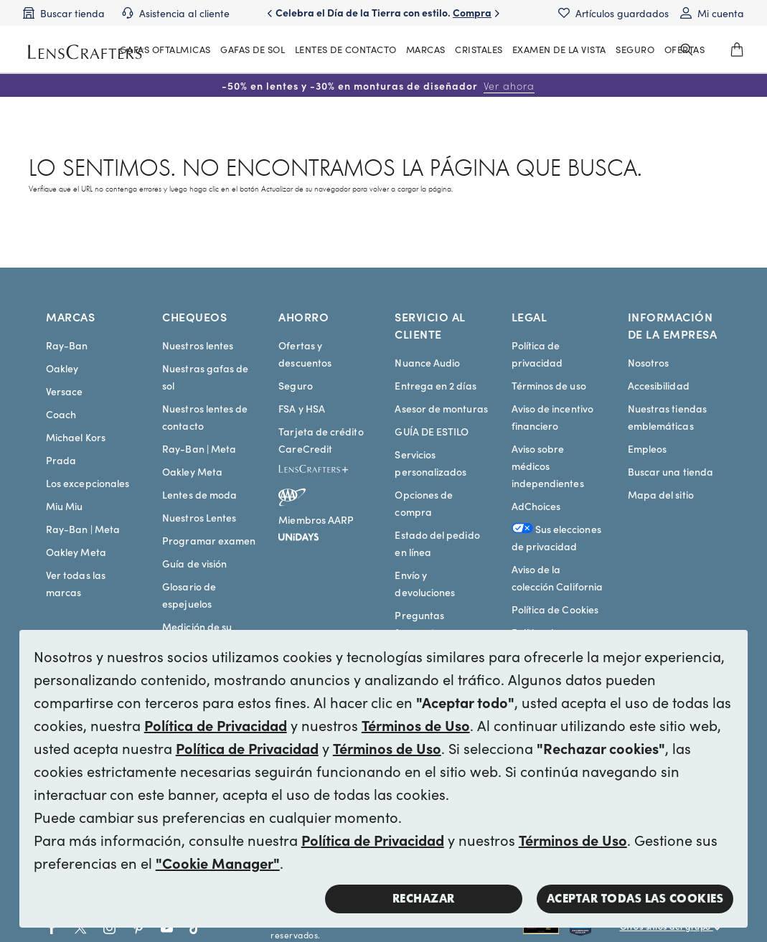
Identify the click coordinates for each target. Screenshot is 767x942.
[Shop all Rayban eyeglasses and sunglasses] (546, 928)
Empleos (647, 448)
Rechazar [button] (423, 898)
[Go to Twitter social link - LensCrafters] (81, 928)
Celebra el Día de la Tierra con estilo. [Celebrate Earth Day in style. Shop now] (383, 19)
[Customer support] (176, 13)
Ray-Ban (67, 345)
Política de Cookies (555, 609)
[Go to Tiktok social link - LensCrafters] (195, 928)
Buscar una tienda (670, 471)
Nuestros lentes (197, 345)
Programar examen (208, 540)
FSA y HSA (301, 408)
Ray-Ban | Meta (83, 529)
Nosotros (648, 362)
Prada (61, 460)
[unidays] (298, 534)
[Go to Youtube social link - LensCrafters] (167, 928)
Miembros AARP (316, 519)
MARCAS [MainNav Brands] (426, 49)
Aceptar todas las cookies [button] (635, 898)
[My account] (712, 13)
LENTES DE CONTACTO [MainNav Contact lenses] (346, 49)
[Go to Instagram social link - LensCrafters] (109, 928)
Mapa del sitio (661, 494)
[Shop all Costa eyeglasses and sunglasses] (595, 928)
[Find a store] (64, 13)
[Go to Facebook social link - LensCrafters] (52, 928)
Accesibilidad (659, 385)
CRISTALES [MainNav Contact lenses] (479, 49)
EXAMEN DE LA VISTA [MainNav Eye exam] (559, 49)
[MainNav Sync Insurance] (635, 49)
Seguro (295, 385)
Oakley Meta (76, 552)
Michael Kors (75, 437)
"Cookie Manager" (218, 862)
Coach (61, 414)
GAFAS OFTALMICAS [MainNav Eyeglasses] (165, 49)
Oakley (62, 368)
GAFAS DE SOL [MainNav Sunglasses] (252, 49)
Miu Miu (64, 506)
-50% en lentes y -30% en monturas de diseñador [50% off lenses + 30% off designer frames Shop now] (378, 85)
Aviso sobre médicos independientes (548, 465)
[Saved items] (613, 13)
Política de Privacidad (215, 725)
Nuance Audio (427, 362)
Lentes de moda (199, 494)
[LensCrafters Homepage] (84, 52)
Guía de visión (194, 563)
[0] (737, 49)
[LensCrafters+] (325, 471)
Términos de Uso (416, 725)
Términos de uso (549, 385)
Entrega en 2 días (435, 385)
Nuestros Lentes (199, 517)
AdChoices (536, 506)
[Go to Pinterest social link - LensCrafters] (138, 928)
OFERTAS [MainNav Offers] (684, 49)
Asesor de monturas (441, 408)
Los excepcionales (87, 483)
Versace (64, 391)
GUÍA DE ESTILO (432, 431)
